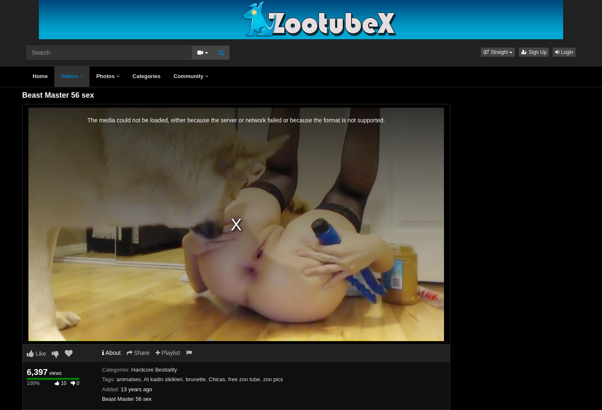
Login (564, 52)
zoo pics (273, 379)
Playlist (168, 352)
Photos (108, 76)
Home (40, 76)
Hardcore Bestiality (154, 370)
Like (36, 353)
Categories (147, 76)
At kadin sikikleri (163, 379)
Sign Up (533, 52)
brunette (196, 379)
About (111, 352)
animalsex (129, 379)
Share (138, 352)
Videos (72, 76)
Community (190, 76)
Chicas (217, 379)
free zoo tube (244, 379)
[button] (498, 52)
